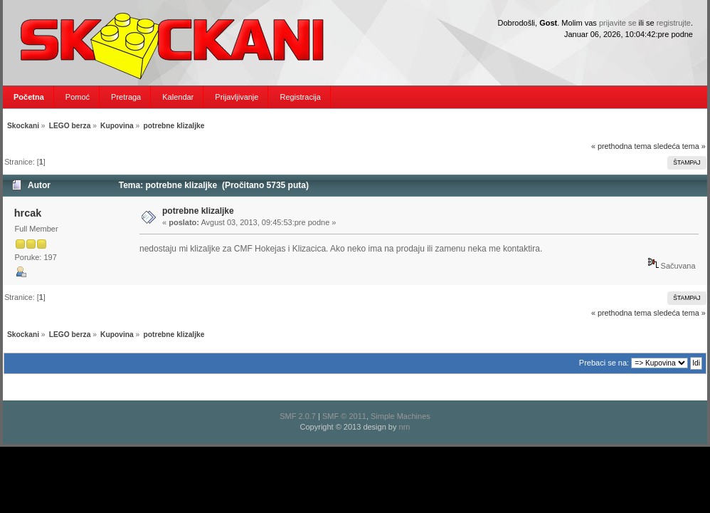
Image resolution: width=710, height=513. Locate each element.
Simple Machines (400, 416)
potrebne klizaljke (198, 211)
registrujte (674, 23)
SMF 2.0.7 (298, 416)
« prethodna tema (621, 146)
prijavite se (618, 23)
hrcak (27, 213)
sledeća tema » (680, 146)
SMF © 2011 (344, 416)
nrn (404, 427)
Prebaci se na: (604, 362)
